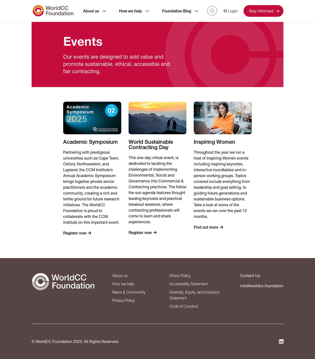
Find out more (206, 227)
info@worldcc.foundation (261, 285)
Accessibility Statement (188, 284)
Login (230, 11)
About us (91, 11)
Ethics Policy (179, 275)
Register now (74, 233)
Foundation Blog (176, 11)
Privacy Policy (123, 300)
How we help (130, 11)
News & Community (128, 292)
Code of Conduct (183, 306)
